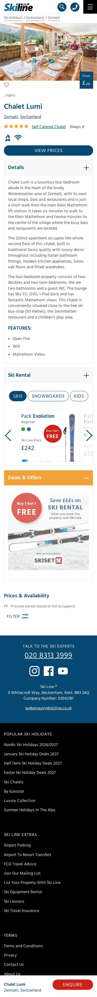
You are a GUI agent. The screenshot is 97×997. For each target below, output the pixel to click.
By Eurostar (14, 791)
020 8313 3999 (48, 655)
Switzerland (35, 17)
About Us (12, 974)
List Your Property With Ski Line (32, 882)
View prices (48, 150)
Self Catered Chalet (49, 127)
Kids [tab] (79, 396)
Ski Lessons (14, 901)
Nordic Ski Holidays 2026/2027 (31, 745)
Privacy (10, 955)
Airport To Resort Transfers (27, 855)
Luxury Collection (19, 800)
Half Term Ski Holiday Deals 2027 (33, 763)
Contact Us (14, 964)
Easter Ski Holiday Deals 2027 (30, 772)
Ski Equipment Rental (23, 892)
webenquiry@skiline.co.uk (48, 708)
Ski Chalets (14, 782)
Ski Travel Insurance (21, 911)
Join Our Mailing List (22, 873)
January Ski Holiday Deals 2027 (31, 754)
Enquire (73, 985)
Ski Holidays (13, 17)
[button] (48, 167)
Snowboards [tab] (48, 396)
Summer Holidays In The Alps (29, 810)
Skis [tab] (18, 396)
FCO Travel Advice (20, 864)
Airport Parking (17, 845)
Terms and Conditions (23, 946)
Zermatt (54, 17)
